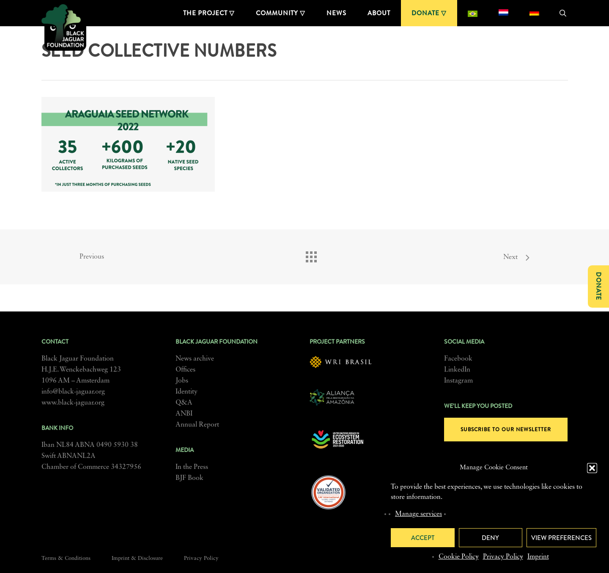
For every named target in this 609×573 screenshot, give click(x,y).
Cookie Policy (459, 557)
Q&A (184, 402)
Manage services (418, 514)
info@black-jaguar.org (73, 391)
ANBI (184, 413)
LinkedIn (457, 369)
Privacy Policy (503, 557)
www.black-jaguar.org (72, 402)
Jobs (182, 380)
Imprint (538, 557)
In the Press (192, 467)
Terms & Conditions (66, 558)
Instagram (458, 380)
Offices (185, 369)
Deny (490, 538)
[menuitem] (472, 13)
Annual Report (197, 424)
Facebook (458, 358)
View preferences (561, 538)
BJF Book (189, 478)
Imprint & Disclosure (137, 558)
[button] (592, 468)
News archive (195, 358)
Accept (422, 538)
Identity (187, 391)
